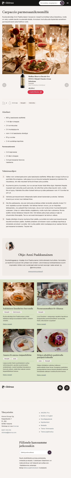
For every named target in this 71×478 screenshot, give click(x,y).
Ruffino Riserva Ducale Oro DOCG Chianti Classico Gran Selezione (39, 79)
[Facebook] (60, 387)
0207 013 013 (6, 430)
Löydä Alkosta (36, 92)
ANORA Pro (45, 413)
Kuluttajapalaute (46, 419)
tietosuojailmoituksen (31, 468)
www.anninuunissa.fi (35, 271)
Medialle (44, 425)
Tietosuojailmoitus (47, 432)
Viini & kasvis (16, 312)
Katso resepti (7, 324)
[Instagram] (66, 387)
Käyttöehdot (45, 422)
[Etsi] (62, 3)
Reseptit (23, 103)
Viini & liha (32, 103)
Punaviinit (31, 83)
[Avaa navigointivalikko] (67, 3)
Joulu (14, 358)
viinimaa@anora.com (9, 432)
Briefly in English (47, 416)
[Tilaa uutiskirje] (49, 452)
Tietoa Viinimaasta (47, 428)
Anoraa (16, 426)
